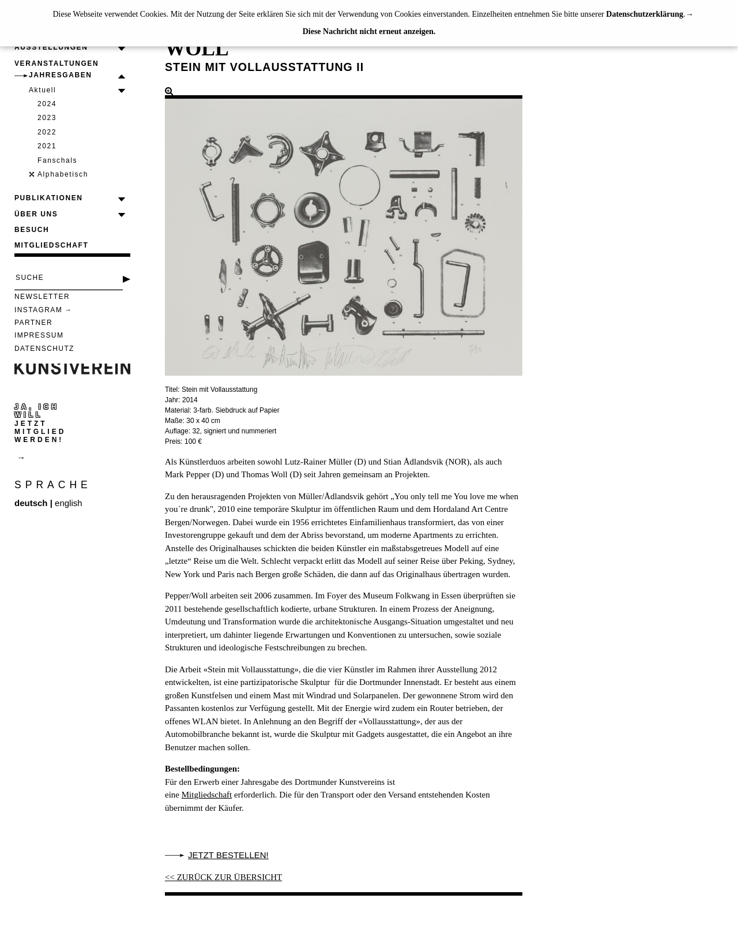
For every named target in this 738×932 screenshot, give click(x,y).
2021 (47, 146)
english (68, 503)
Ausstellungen (51, 47)
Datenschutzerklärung (644, 14)
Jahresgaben (60, 75)
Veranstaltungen (56, 63)
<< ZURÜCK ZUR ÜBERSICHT (223, 877)
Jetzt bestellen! (228, 855)
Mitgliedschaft (51, 245)
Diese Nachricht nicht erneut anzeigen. (369, 31)
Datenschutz (44, 349)
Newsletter (42, 297)
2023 (47, 118)
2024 (47, 104)
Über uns (36, 214)
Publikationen (48, 198)
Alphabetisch (62, 174)
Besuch (31, 230)
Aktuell (42, 90)
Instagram (38, 310)
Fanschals (57, 160)
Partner (33, 323)
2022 (47, 132)
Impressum (38, 335)
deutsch (31, 503)
